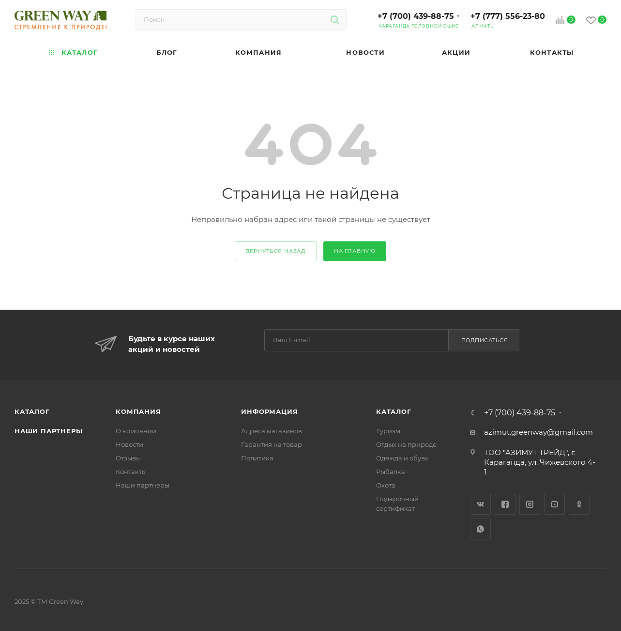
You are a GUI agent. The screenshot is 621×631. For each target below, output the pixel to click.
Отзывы (128, 458)
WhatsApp (480, 529)
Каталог (32, 411)
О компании (136, 431)
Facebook (505, 504)
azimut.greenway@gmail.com (538, 432)
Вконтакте (480, 504)
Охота (385, 485)
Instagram (529, 504)
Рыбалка (390, 471)
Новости (129, 444)
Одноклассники (579, 504)
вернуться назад (275, 251)
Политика (257, 458)
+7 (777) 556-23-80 (507, 16)
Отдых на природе (406, 444)
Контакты (131, 471)
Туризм (388, 431)
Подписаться (484, 340)
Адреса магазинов (271, 431)
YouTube (554, 504)
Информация (269, 411)
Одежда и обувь (402, 458)
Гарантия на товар (271, 444)
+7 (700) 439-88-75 (416, 16)
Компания (138, 411)
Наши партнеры (48, 431)
